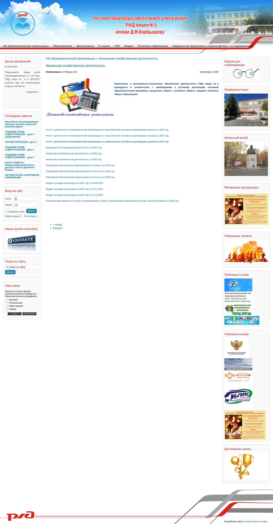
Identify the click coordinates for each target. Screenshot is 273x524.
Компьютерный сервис (256, 521)
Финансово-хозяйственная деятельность (75, 65)
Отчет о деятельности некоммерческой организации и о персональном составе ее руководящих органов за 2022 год (107, 135)
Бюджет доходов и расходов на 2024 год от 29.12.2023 (74, 189)
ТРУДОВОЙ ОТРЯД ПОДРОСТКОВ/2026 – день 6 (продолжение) (19, 134)
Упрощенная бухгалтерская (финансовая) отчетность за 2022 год (80, 171)
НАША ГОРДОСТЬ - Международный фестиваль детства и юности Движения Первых (19, 166)
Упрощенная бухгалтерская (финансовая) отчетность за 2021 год (80, 165)
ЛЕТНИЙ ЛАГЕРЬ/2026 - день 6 (21, 142)
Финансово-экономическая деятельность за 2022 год (74, 153)
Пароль (8, 205)
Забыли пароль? (13, 216)
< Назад (57, 224)
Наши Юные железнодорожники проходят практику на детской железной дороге (21, 124)
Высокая (13, 300)
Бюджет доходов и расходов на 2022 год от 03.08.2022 (74, 183)
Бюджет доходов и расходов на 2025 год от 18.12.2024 (74, 195)
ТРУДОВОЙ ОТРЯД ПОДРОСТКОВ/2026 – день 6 (19, 148)
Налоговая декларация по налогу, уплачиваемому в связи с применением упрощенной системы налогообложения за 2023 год (112, 201)
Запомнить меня (17, 212)
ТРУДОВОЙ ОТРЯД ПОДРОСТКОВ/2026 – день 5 (19, 156)
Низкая (12, 309)
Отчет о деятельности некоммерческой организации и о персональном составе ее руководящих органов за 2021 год (107, 129)
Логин (8, 199)
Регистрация (30, 216)
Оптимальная (15, 303)
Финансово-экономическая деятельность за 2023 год (74, 159)
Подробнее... (33, 92)
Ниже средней (16, 306)
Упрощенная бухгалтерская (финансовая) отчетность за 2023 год (80, 177)
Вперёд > (58, 228)
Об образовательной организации (70, 58)
